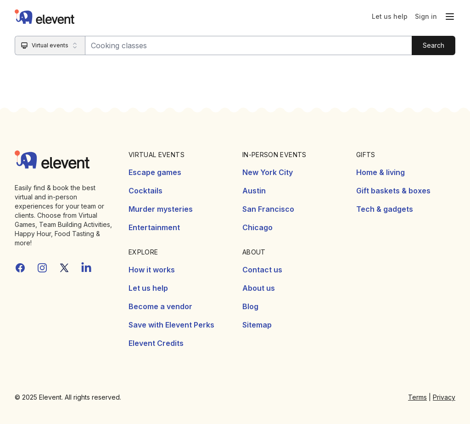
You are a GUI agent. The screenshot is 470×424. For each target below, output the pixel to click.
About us (258, 288)
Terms (417, 397)
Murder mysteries (161, 209)
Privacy (444, 397)
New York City (267, 172)
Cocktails (145, 190)
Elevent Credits (156, 343)
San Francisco (268, 209)
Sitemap (257, 324)
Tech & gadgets (384, 209)
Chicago (257, 227)
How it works (152, 269)
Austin (254, 190)
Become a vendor (160, 306)
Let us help (390, 16)
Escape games (155, 172)
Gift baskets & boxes (393, 190)
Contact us (262, 269)
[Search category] (50, 45)
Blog (250, 306)
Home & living (380, 172)
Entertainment (154, 227)
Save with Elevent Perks (171, 324)
